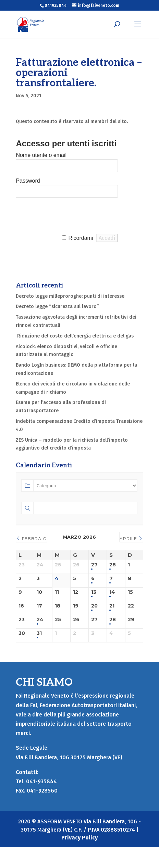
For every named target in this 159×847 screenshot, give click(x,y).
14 (112, 592)
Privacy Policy (79, 837)
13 (93, 592)
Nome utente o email (41, 155)
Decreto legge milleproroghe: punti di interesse (70, 296)
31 (39, 633)
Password (28, 181)
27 (94, 565)
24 (40, 620)
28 (112, 565)
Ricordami (80, 238)
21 (111, 606)
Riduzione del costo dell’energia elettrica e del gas (75, 336)
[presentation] (68, 215)
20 (94, 606)
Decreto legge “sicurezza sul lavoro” (57, 306)
